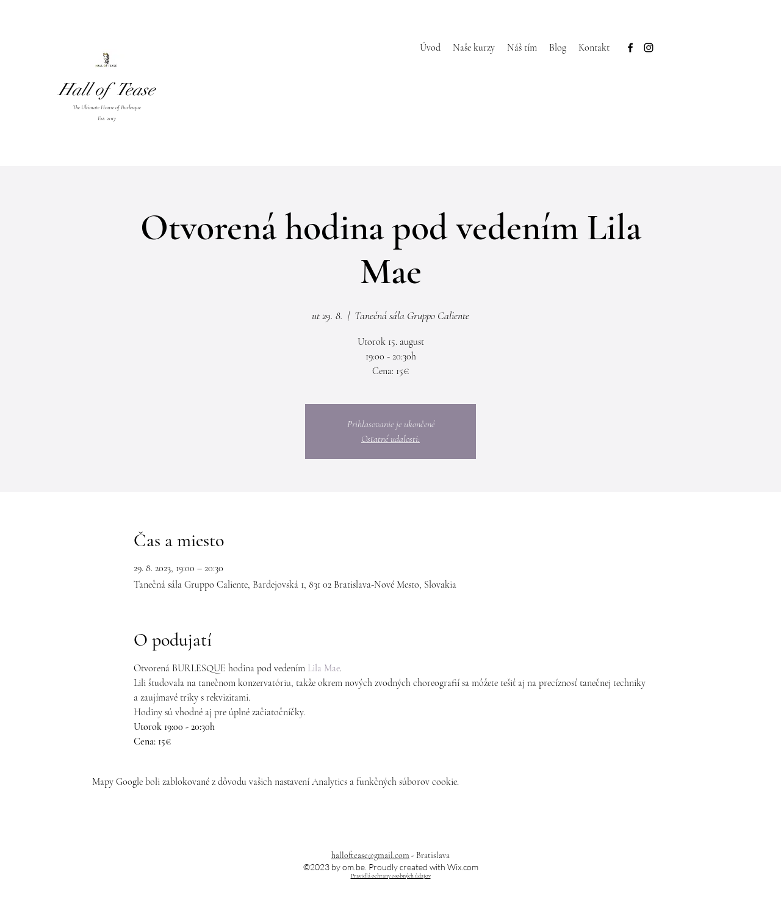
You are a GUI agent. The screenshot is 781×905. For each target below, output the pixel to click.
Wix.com (462, 867)
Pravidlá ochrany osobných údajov (391, 875)
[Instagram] (648, 47)
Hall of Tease (107, 89)
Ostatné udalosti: (390, 439)
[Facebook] (630, 47)
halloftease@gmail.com (370, 855)
